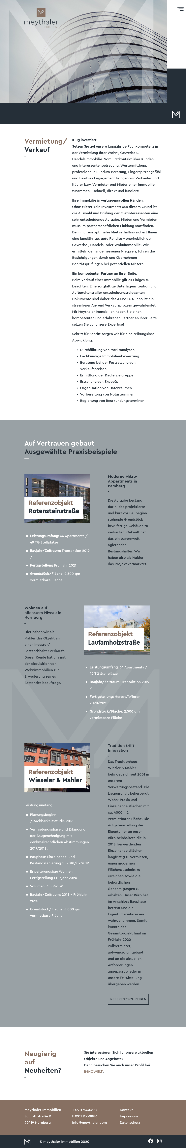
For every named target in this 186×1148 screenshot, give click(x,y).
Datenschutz (130, 1122)
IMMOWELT (93, 1071)
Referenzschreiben (128, 999)
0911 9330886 (86, 1116)
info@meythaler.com (89, 1122)
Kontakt (126, 1110)
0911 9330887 (86, 1110)
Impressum (129, 1116)
